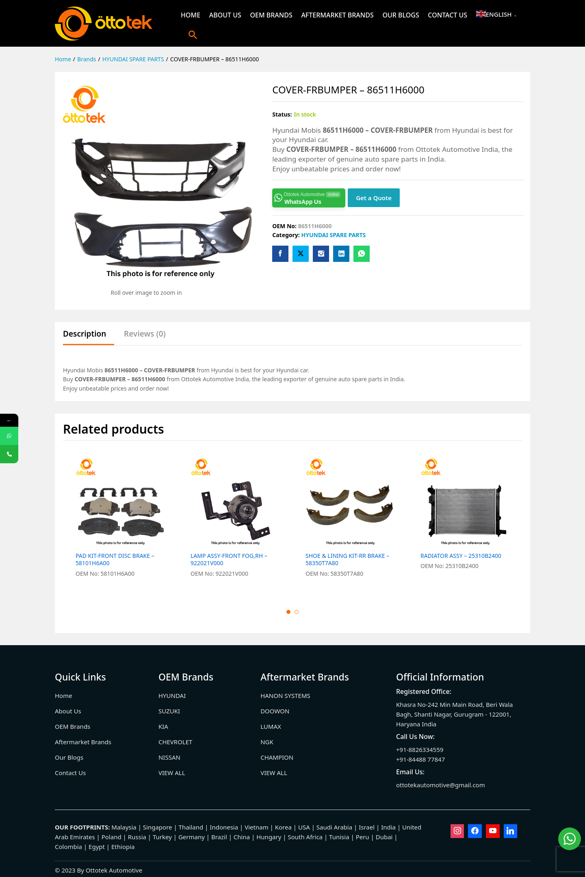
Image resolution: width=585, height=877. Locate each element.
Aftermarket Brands (337, 15)
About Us (225, 15)
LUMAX (270, 726)
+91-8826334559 (419, 749)
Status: (282, 114)
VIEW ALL (171, 773)
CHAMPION (276, 757)
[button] (193, 35)
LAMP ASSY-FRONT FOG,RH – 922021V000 (229, 559)
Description (84, 334)
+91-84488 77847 (420, 759)
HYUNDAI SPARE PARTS (333, 235)
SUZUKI (169, 711)
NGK (266, 742)
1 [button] (288, 612)
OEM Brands (271, 15)
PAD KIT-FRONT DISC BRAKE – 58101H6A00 (115, 559)
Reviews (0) (145, 334)
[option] (120, 522)
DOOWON (274, 711)
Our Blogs (400, 15)
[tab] (88, 337)
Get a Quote (374, 198)
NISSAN (169, 757)
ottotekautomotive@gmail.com (440, 785)
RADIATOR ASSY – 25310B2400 (460, 555)
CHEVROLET (175, 742)
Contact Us (447, 15)
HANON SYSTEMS (285, 695)
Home (190, 15)
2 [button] (297, 612)
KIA (163, 726)
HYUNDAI (172, 695)
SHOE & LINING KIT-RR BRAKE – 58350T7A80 (347, 559)
